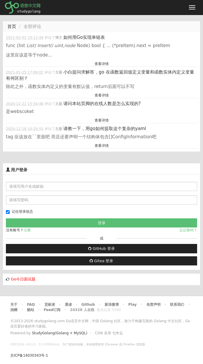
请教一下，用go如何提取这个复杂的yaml (104, 128)
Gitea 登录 (101, 261)
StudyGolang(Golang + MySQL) (59, 333)
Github (88, 304)
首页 (11, 26)
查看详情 (102, 64)
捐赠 (13, 310)
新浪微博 (112, 304)
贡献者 (49, 304)
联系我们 (177, 304)
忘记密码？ (188, 230)
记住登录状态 (19, 212)
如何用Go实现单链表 (84, 37)
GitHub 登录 (101, 248)
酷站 (30, 310)
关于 (13, 304)
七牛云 (117, 333)
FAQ (31, 304)
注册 (27, 230)
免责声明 (153, 304)
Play (132, 304)
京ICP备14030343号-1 (29, 355)
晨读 (68, 304)
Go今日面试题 (23, 279)
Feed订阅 (52, 310)
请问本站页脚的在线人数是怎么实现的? (102, 103)
